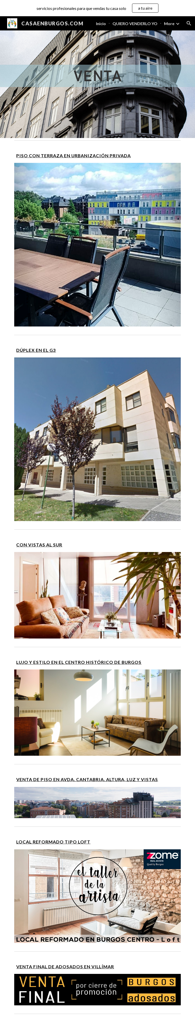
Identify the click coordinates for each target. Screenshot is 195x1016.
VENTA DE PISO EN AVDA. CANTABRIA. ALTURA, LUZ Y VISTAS (87, 779)
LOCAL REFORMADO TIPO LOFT (53, 842)
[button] (189, 23)
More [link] (169, 23)
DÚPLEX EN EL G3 (36, 350)
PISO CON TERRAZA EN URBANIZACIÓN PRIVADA (73, 155)
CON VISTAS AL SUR (39, 544)
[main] (97, 156)
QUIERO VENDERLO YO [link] (134, 23)
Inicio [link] (101, 23)
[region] (97, 8)
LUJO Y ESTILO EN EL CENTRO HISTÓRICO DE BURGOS (78, 662)
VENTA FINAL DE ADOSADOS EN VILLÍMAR (65, 966)
